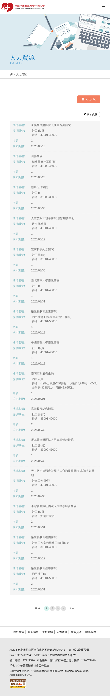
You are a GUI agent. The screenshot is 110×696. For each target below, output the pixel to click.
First (37, 609)
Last (72, 609)
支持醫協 (46, 632)
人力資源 (60, 632)
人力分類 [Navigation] (88, 99)
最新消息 (32, 632)
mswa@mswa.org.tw (61, 654)
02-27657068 (80, 649)
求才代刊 (90, 114)
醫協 (23, 7)
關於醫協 (17, 632)
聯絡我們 (89, 632)
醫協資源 (75, 632)
